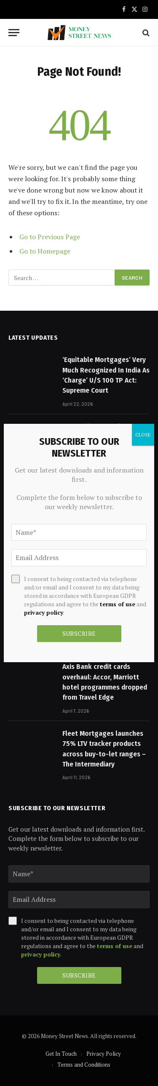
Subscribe (79, 975)
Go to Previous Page (49, 236)
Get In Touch (61, 1053)
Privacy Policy (103, 1053)
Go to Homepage (44, 251)
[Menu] (13, 32)
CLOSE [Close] (143, 434)
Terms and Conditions (83, 1064)
